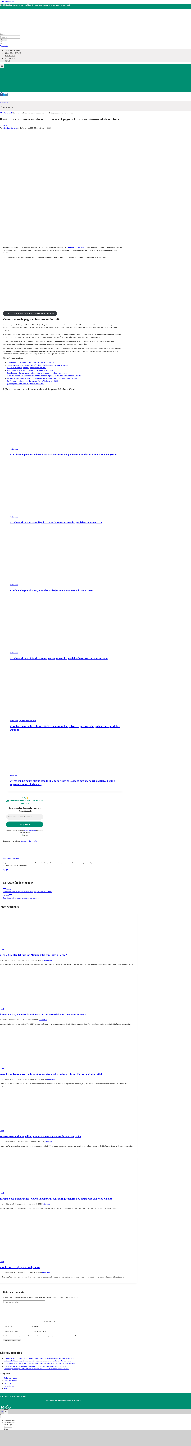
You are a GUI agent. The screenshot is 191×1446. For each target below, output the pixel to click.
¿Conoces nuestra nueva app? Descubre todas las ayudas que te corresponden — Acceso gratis (39, 5)
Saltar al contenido (7, 1)
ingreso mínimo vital (76, 248)
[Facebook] (1, 95)
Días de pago (10, 56)
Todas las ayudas (12, 50)
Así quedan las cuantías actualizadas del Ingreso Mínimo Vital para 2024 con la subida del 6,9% (42, 378)
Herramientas (10, 58)
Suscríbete (4, 102)
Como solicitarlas (13, 53)
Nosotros (77, 1401)
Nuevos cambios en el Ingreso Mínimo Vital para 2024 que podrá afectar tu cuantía (37, 365)
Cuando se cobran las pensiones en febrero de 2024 (63, 896)
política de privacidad (30, 830)
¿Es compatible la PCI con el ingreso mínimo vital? (25, 384)
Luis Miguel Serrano (10, 128)
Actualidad (4, 125)
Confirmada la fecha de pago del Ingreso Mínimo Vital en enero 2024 (32, 381)
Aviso (55, 1401)
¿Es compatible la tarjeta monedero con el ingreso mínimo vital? (30, 370)
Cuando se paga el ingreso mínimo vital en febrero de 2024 (30, 313)
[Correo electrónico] (17, 1331)
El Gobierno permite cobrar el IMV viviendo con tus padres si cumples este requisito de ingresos (63, 454)
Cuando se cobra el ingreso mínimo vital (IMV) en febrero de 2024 (31, 362)
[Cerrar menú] (0, 1416)
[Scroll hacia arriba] (2, 1412)
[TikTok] (6, 1408)
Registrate (4, 46)
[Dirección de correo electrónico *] (24, 817)
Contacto (48, 1401)
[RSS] (9, 1408)
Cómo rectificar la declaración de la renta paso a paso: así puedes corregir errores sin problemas (39, 1363)
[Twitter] (4, 1408)
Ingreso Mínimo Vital (29, 841)
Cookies (70, 1401)
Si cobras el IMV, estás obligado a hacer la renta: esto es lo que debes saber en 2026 (56, 522)
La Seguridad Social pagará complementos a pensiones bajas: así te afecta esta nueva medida (38, 1361)
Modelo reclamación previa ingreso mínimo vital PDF (26, 368)
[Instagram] (6, 95)
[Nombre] (17, 1326)
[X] (4, 95)
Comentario (50, 1322)
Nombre (35, 1326)
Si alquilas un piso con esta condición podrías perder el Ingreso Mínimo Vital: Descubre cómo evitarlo (44, 376)
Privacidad (62, 1401)
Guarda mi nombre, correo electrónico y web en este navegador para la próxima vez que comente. (41, 1336)
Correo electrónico (39, 1331)
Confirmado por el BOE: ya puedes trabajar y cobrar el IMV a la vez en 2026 (51, 590)
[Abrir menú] (2, 66)
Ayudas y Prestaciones (27, 721)
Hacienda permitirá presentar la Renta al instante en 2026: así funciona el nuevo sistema (36, 1369)
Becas (7, 61)
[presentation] (65, 419)
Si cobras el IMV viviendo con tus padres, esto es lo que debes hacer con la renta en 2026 (59, 658)
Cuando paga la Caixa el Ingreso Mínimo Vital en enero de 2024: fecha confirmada (37, 373)
